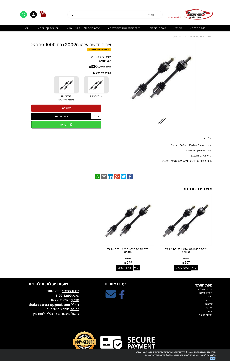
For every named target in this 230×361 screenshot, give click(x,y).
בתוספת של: (69, 100)
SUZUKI (188, 36)
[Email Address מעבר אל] (111, 288)
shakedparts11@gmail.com (49, 296)
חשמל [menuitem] (177, 28)
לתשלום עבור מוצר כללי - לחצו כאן (56, 305)
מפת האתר (204, 277)
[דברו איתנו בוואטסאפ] (23, 14)
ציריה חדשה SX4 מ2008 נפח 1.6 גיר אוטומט (190, 242)
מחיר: (105, 61)
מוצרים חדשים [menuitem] (206, 284)
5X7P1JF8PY (97, 56)
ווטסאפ (66, 124)
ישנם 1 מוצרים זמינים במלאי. (99, 50)
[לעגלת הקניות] (43, 14)
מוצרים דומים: (198, 189)
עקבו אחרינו (115, 275)
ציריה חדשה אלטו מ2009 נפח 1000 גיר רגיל (70, 44)
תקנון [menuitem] (210, 302)
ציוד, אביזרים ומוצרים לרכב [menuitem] (124, 28)
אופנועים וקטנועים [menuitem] (49, 28)
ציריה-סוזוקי (177, 36)
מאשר (212, 358)
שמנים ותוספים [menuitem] (156, 28)
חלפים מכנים (199, 36)
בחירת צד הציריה (102, 73)
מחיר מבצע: (104, 67)
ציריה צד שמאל (96, 96)
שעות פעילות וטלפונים (48, 275)
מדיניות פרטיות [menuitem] (206, 306)
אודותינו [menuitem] (209, 295)
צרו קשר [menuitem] (209, 291)
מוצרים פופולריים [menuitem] (205, 280)
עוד (27, 28)
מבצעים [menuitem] (209, 299)
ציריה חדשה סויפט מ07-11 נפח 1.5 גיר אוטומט (140, 242)
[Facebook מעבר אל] (122, 288)
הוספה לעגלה (62, 116)
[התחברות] (33, 14)
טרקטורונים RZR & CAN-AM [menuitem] (83, 28)
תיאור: (208, 137)
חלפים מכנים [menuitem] (197, 28)
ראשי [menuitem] (210, 288)
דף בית (210, 36)
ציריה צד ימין (66, 98)
